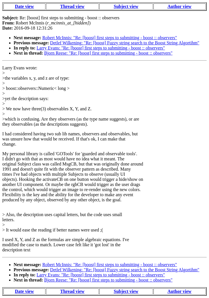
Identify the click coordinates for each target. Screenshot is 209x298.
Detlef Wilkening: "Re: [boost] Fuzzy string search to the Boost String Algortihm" (124, 42)
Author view (180, 6)
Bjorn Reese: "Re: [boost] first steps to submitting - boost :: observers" (108, 53)
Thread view (72, 6)
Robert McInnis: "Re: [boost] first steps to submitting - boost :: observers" (109, 37)
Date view (24, 6)
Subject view (126, 6)
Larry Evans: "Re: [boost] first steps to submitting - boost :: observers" (101, 47)
